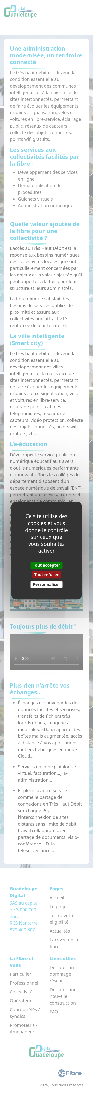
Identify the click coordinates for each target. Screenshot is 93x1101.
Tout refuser (46, 574)
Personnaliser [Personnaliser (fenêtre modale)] (46, 584)
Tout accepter (46, 565)
